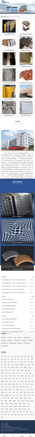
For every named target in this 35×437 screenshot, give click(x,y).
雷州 (5, 398)
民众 (31, 411)
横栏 (2, 414)
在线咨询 (22, 435)
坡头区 (16, 398)
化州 (14, 395)
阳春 (32, 392)
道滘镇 (29, 398)
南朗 (32, 414)
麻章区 (12, 398)
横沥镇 (6, 409)
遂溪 (32, 395)
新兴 (6, 392)
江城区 (21, 392)
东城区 (10, 400)
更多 (2, 32)
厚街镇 (15, 403)
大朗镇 (2, 406)
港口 (19, 414)
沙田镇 (19, 403)
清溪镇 (24, 406)
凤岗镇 (11, 406)
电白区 (21, 395)
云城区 (2, 392)
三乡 (29, 414)
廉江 (9, 398)
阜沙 (24, 411)
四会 (14, 389)
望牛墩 (31, 400)
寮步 (2, 400)
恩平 (17, 386)
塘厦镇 (15, 406)
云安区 (13, 392)
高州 (11, 395)
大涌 (9, 414)
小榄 (25, 414)
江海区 (2, 386)
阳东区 (28, 392)
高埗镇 (25, 398)
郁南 (10, 392)
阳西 (25, 392)
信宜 (17, 395)
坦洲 (12, 414)
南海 (24, 386)
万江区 (18, 400)
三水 (31, 386)
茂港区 (6, 395)
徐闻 (29, 395)
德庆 (22, 389)
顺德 (27, 386)
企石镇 (15, 409)
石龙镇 (27, 400)
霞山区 (25, 395)
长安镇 (24, 403)
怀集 (32, 389)
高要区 (17, 389)
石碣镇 (6, 403)
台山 (6, 386)
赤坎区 (21, 398)
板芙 (5, 414)
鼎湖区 (10, 389)
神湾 (2, 417)
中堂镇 (28, 409)
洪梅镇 (11, 403)
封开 (28, 389)
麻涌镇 (2, 403)
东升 (11, 411)
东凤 (21, 411)
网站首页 (4, 435)
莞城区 (5, 400)
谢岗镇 (19, 406)
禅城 (21, 386)
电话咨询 (30, 435)
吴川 (2, 398)
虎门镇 (23, 400)
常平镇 (28, 406)
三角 (17, 411)
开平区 (13, 386)
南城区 (14, 400)
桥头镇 (2, 409)
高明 (2, 389)
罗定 (17, 392)
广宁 (25, 389)
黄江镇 (2, 411)
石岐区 (6, 411)
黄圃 (14, 411)
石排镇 (19, 409)
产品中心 (13, 435)
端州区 (5, 389)
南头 (27, 411)
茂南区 (2, 395)
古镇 (22, 414)
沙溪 (15, 414)
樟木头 (6, 406)
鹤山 (10, 386)
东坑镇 (11, 409)
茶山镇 (24, 409)
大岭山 (28, 403)
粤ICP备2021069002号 (8, 430)
